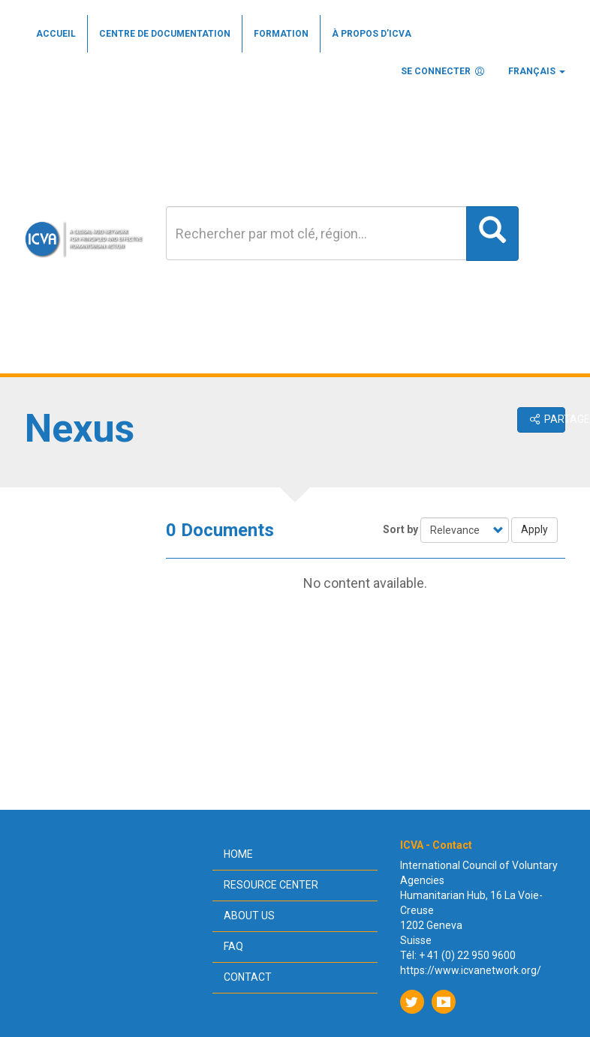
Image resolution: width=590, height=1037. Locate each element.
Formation (281, 33)
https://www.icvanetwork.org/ (470, 970)
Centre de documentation (164, 33)
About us (249, 916)
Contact (248, 977)
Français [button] (536, 71)
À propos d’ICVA (371, 33)
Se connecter (443, 71)
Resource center (271, 885)
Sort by (400, 529)
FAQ (233, 946)
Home (238, 854)
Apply (534, 529)
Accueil (56, 33)
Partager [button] (546, 419)
